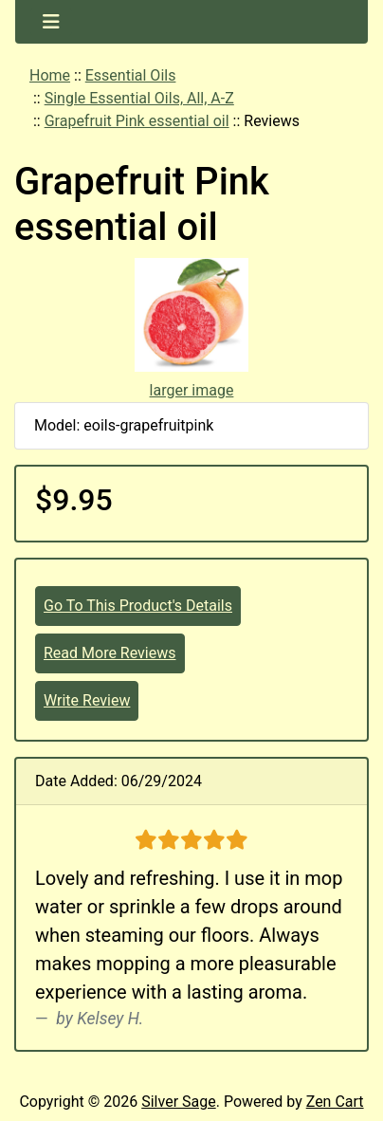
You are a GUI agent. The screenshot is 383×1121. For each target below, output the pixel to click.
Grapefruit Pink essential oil (137, 121)
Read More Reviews (110, 653)
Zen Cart (335, 1102)
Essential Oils (130, 75)
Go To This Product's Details (138, 606)
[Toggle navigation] (51, 22)
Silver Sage (178, 1102)
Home (49, 75)
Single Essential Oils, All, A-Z (139, 98)
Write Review (87, 700)
